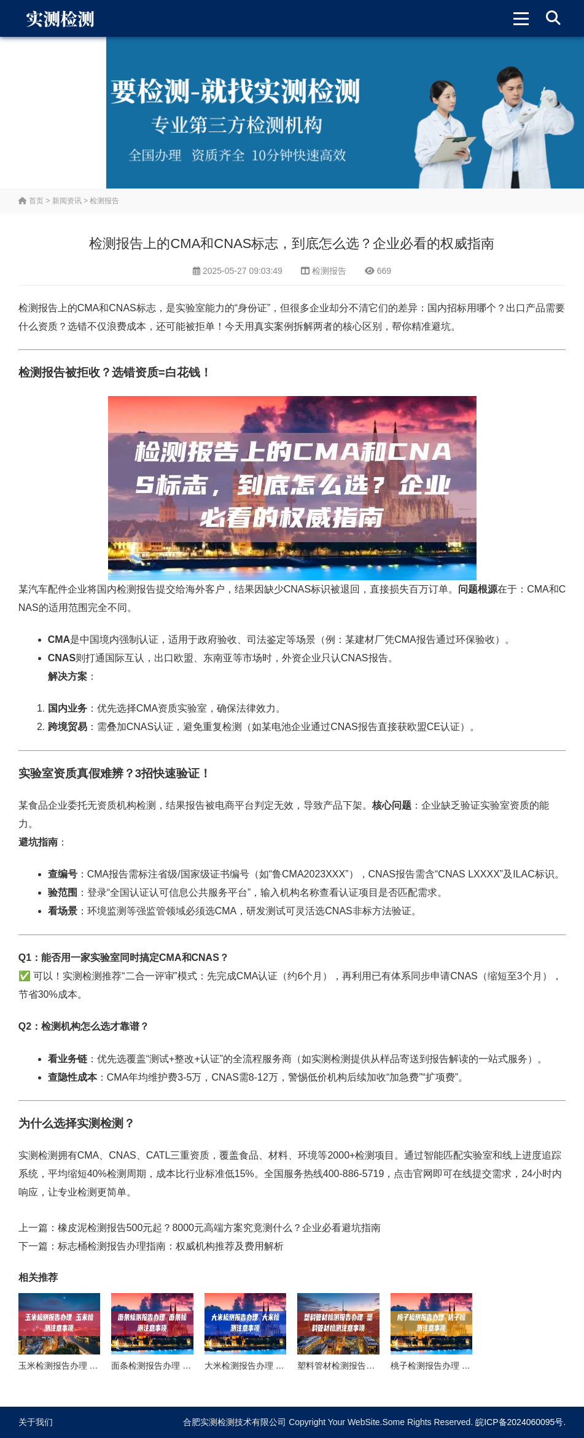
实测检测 (82, 976)
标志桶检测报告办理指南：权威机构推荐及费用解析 (171, 1246)
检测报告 (104, 200)
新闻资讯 (67, 200)
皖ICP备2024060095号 (519, 1422)
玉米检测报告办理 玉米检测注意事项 (88, 1365)
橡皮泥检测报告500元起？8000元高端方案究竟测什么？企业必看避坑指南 (219, 1227)
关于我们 (35, 1422)
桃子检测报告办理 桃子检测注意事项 (461, 1365)
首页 (31, 200)
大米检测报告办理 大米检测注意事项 (274, 1365)
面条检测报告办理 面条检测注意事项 (181, 1365)
